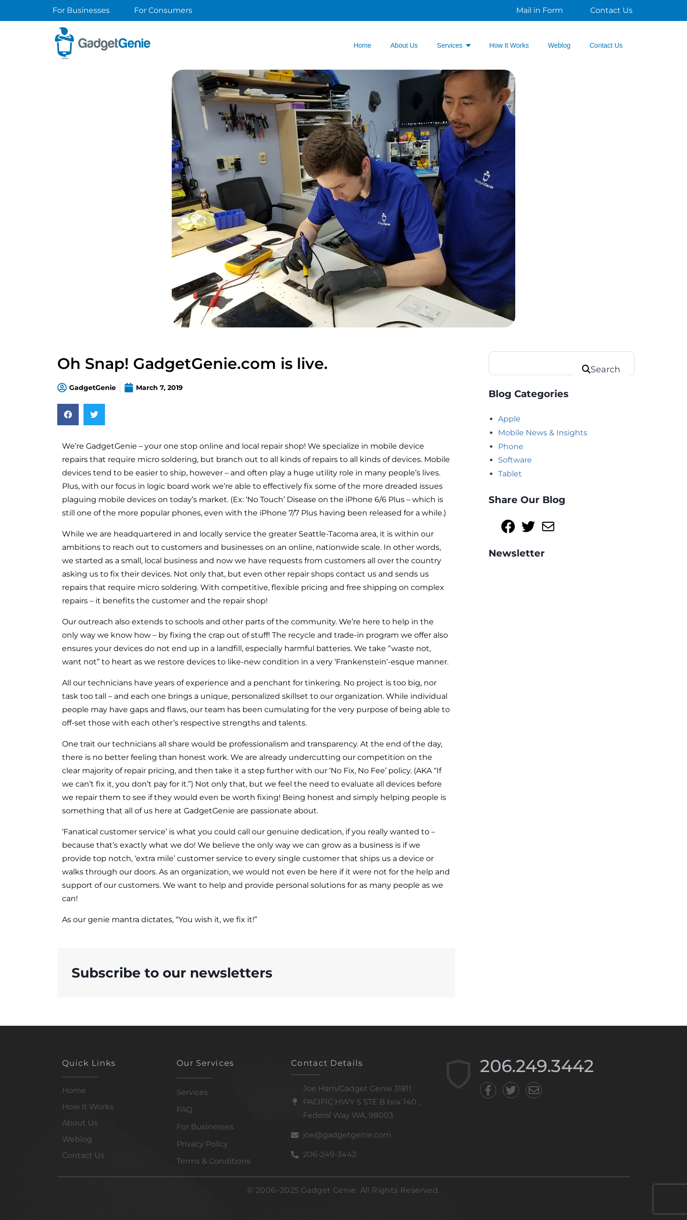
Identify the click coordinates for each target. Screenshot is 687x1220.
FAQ (184, 1109)
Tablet (510, 473)
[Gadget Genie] (102, 43)
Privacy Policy (202, 1143)
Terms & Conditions (213, 1161)
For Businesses (205, 1126)
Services (192, 1092)
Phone (510, 446)
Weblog (77, 1139)
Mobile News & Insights (542, 432)
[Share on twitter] (94, 414)
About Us (80, 1122)
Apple (509, 418)
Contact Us (83, 1155)
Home (74, 1090)
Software (515, 459)
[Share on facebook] (68, 414)
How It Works (88, 1106)
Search (605, 369)
